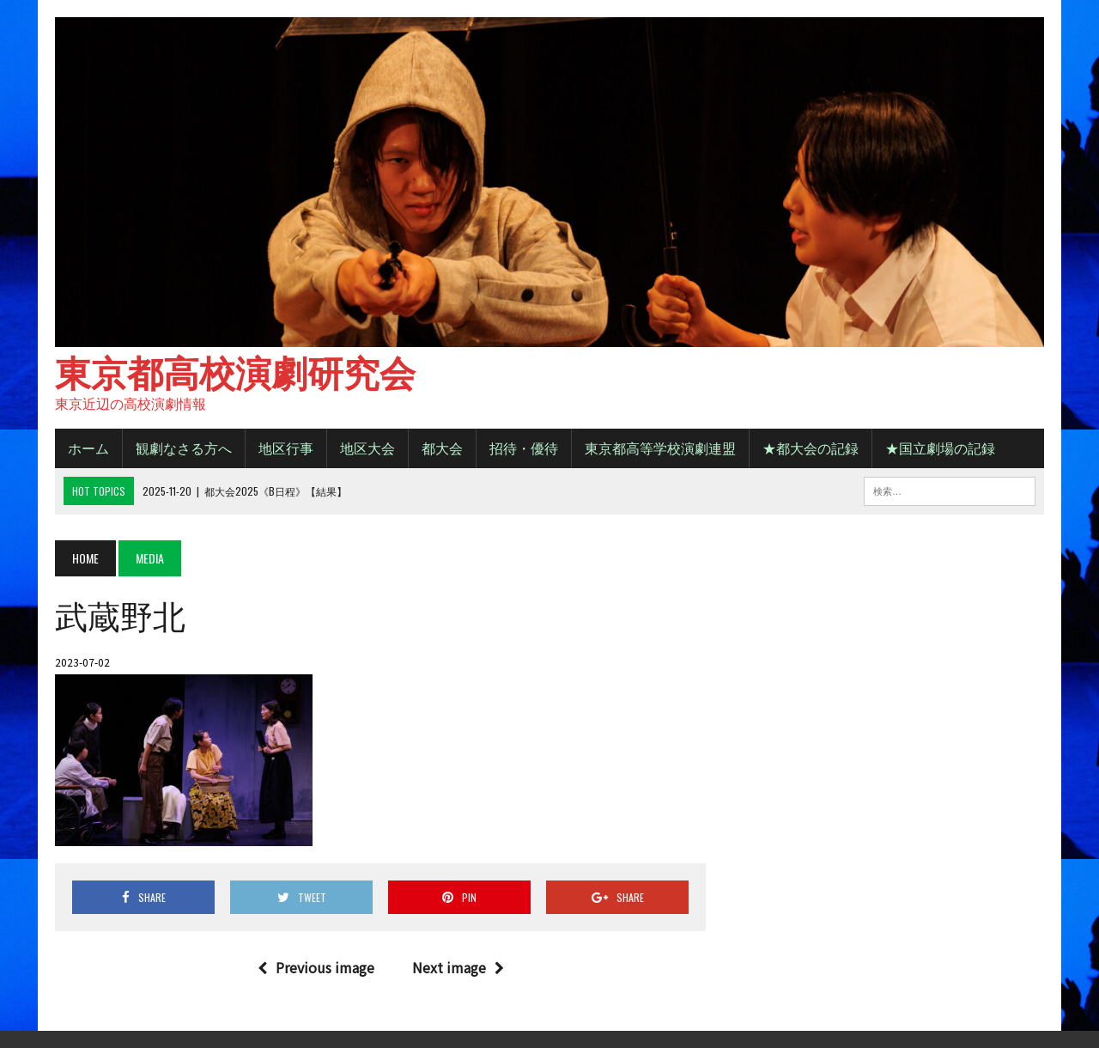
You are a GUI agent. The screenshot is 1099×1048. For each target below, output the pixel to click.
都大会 (442, 447)
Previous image (316, 967)
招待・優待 (523, 447)
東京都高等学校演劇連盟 (660, 447)
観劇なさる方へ (184, 447)
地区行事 (285, 447)
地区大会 (367, 447)
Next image (458, 967)
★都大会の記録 (810, 447)
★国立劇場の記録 (940, 447)
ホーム (88, 447)
